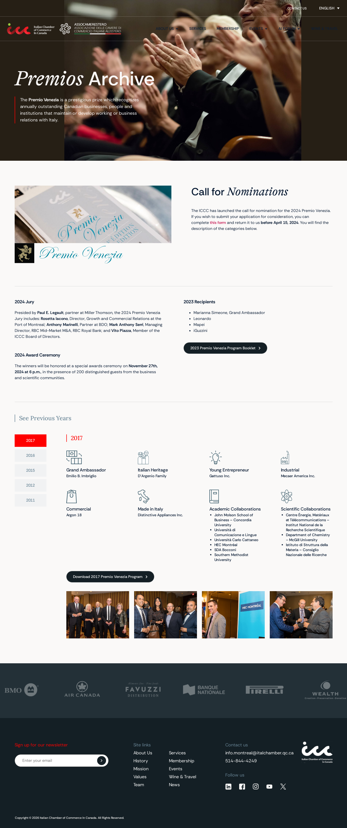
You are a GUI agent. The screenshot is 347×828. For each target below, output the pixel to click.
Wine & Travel (182, 777)
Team (138, 785)
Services (177, 753)
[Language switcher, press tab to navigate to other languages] (329, 8)
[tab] (30, 440)
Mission (141, 769)
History (140, 761)
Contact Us (297, 8)
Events (176, 769)
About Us (143, 753)
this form (218, 222)
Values (140, 777)
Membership (181, 761)
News (174, 785)
